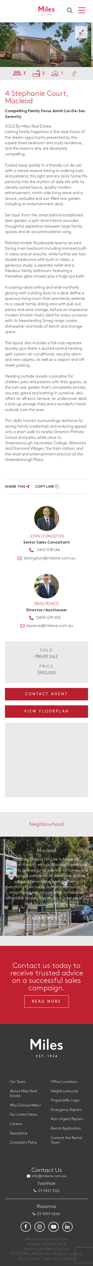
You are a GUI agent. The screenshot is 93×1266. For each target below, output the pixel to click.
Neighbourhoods (64, 1091)
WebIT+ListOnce (57, 1249)
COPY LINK (47, 486)
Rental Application (66, 1128)
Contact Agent (46, 694)
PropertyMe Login (65, 1100)
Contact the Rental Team (66, 1140)
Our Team (18, 1081)
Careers (16, 1124)
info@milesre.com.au (49, 1176)
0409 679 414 (48, 618)
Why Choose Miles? (25, 1105)
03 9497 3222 (49, 1191)
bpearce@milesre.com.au (50, 626)
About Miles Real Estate (23, 1094)
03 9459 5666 (48, 1214)
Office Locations (64, 1081)
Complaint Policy (23, 1142)
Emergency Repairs (66, 1109)
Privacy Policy (29, 1258)
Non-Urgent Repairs (67, 1119)
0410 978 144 (48, 550)
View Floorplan (46, 711)
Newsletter (19, 1133)
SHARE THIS (17, 486)
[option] (46, 44)
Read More (46, 918)
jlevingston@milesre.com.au (49, 558)
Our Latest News (23, 1114)
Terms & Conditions (59, 1258)
